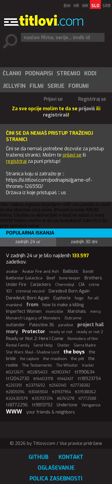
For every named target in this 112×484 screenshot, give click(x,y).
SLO (95, 6)
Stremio (68, 73)
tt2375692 (35, 385)
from (32, 304)
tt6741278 (65, 398)
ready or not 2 (89, 331)
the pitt (77, 358)
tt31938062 (85, 391)
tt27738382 (80, 385)
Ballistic (71, 271)
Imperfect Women (24, 311)
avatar (12, 271)
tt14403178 (43, 378)
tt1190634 (85, 372)
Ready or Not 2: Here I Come (34, 338)
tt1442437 (65, 378)
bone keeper (69, 278)
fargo (79, 298)
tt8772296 (17, 405)
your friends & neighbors (50, 412)
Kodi (90, 73)
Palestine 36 (41, 325)
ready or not (60, 331)
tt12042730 (17, 379)
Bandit (88, 271)
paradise (65, 325)
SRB (106, 6)
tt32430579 (17, 398)
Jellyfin (14, 86)
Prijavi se (53, 99)
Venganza (91, 405)
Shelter (63, 345)
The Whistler (67, 365)
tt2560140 (57, 385)
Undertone (67, 405)
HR (76, 6)
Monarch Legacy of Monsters (33, 318)
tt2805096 (15, 392)
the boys (74, 351)
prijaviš (87, 108)
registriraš (55, 115)
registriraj (16, 161)
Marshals (76, 311)
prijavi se (72, 155)
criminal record (30, 291)
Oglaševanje (56, 467)
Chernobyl (64, 284)
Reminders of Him (82, 338)
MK (85, 6)
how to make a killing (63, 305)
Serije (56, 86)
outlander (15, 325)
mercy (95, 311)
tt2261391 (14, 385)
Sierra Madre (85, 345)
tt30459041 (38, 392)
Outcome (73, 318)
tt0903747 (61, 372)
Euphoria (61, 298)
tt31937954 (61, 392)
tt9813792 (42, 405)
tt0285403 (37, 372)
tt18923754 (89, 379)
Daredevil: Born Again (27, 298)
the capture (29, 358)
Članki (12, 73)
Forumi (78, 86)
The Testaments (37, 365)
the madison (55, 358)
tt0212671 (14, 372)
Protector (33, 331)
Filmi (37, 86)
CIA (82, 284)
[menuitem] (11, 73)
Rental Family (17, 345)
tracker (88, 365)
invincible (54, 311)
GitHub (38, 457)
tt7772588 (87, 398)
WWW (14, 411)
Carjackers (40, 284)
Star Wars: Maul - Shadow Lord (32, 352)
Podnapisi (39, 73)
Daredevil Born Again (69, 291)
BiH (67, 6)
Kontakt (71, 457)
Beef (51, 278)
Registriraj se (92, 99)
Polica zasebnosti (56, 478)
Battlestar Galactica (24, 278)
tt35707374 (42, 398)
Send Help (43, 345)
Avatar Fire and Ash (40, 271)
